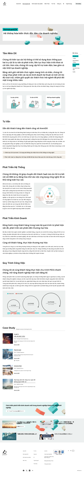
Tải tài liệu (78, 3)
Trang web (16, 344)
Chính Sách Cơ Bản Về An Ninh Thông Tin (49, 457)
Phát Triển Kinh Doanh (76, 48)
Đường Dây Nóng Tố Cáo (48, 460)
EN (70, 450)
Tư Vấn (74, 41)
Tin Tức (53, 3)
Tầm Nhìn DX (75, 39)
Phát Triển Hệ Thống (75, 45)
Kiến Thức (47, 3)
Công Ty (59, 3)
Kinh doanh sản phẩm (37, 3)
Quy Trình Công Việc (76, 52)
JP (68, 450)
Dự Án (74, 55)
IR (63, 3)
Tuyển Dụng (69, 3)
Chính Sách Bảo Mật (48, 454)
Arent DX (18, 3)
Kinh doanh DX (26, 3)
